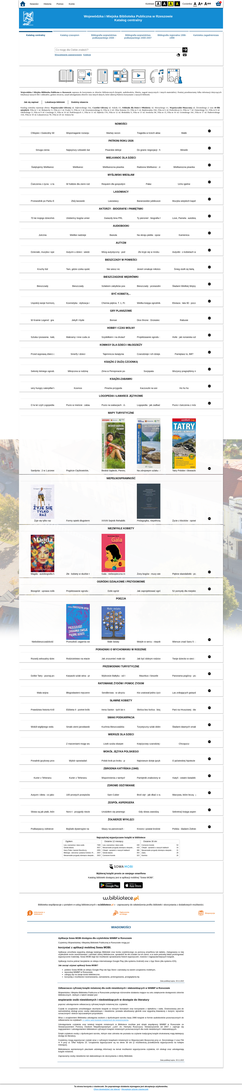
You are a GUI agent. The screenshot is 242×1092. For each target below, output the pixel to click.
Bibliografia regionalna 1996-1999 (172, 36)
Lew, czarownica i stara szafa (74, 845)
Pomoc (60, 4)
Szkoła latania (69, 847)
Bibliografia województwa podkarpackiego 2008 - (103, 36)
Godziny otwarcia (79, 102)
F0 (195, 3)
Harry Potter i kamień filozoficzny (75, 850)
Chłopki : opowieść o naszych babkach (116, 850)
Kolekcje (87, 55)
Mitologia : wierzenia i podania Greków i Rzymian (81, 853)
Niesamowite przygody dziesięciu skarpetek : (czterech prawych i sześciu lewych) (92, 855)
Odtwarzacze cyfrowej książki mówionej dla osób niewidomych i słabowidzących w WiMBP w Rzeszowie (114, 988)
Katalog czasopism (69, 35)
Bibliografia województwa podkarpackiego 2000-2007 (137, 36)
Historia (47, 4)
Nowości (34, 4)
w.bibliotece (106, 904)
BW (164, 3)
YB (170, 3)
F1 (200, 3)
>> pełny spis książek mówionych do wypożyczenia (105, 1020)
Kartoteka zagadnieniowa (206, 35)
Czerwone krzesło (109, 855)
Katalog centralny (35, 35)
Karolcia (144, 855)
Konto (72, 4)
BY (177, 3)
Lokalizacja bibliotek (55, 102)
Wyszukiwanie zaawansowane (68, 55)
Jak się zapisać (31, 102)
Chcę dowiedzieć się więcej (107, 1089)
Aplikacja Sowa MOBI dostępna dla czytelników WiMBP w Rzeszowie (95, 938)
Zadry (144, 853)
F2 (207, 3)
